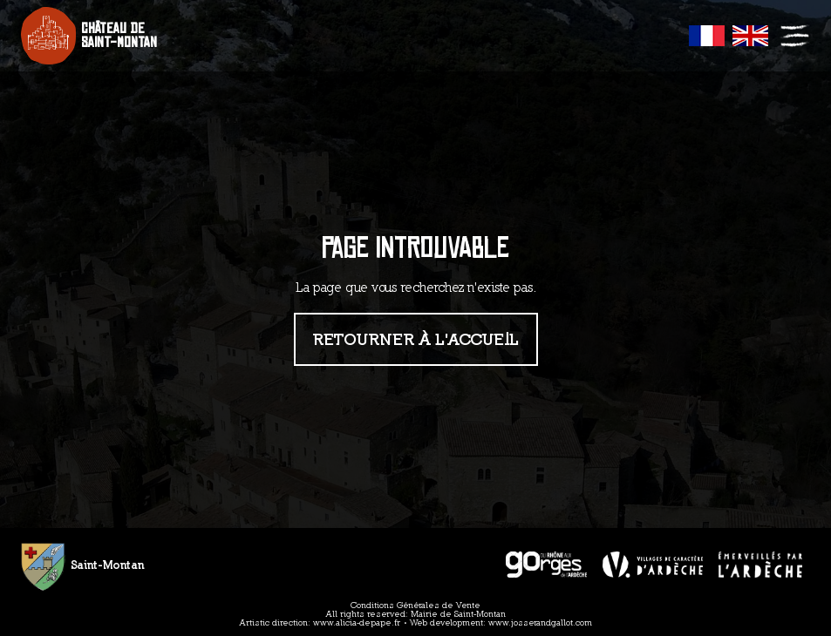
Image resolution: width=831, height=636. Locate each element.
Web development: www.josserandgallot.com (501, 622)
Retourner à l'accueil (416, 338)
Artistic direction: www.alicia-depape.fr (320, 622)
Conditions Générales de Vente (415, 605)
